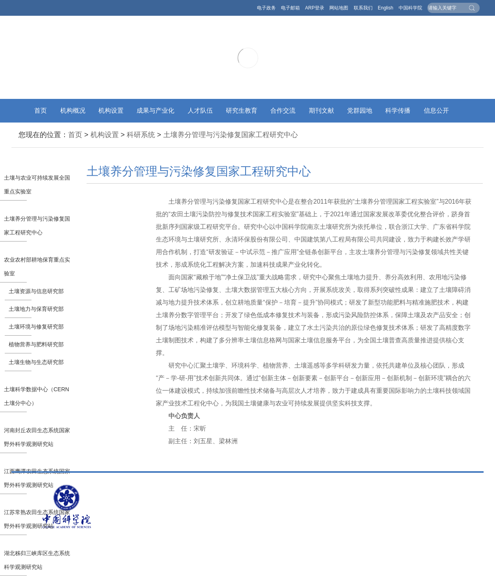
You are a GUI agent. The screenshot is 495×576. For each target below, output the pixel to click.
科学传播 (397, 110)
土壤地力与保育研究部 (36, 309)
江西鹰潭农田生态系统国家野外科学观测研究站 (37, 478)
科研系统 (141, 135)
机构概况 (72, 110)
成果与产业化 (155, 110)
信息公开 (436, 110)
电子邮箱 (290, 8)
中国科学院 (410, 8)
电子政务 (266, 8)
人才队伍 (200, 110)
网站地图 (338, 8)
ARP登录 (314, 8)
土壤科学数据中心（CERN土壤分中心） (36, 396)
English (385, 8)
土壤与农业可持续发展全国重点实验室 (37, 185)
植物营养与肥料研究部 (36, 344)
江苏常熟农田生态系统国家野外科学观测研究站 (37, 519)
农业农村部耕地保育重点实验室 (37, 266)
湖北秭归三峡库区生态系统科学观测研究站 (37, 560)
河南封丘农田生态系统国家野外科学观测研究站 (37, 437)
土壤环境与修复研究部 (36, 326)
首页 (40, 110)
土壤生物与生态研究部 (36, 362)
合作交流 (283, 110)
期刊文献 (321, 110)
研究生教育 (241, 110)
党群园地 (359, 110)
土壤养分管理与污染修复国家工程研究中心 (230, 135)
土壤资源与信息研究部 (36, 291)
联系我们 (363, 8)
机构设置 (111, 110)
